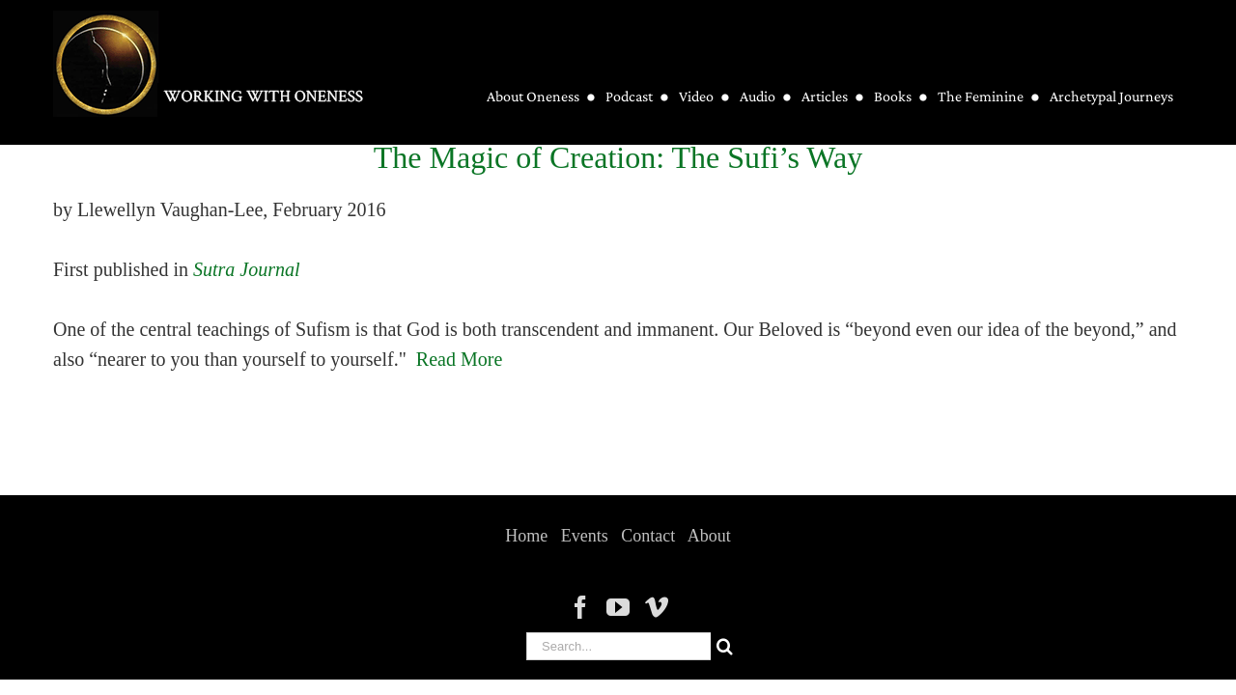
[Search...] (618, 646)
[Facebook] (580, 607)
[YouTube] (618, 607)
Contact (648, 535)
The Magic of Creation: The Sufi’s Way (618, 157)
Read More (459, 359)
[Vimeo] (656, 607)
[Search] (725, 646)
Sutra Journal (246, 269)
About (709, 535)
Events (584, 535)
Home (526, 535)
